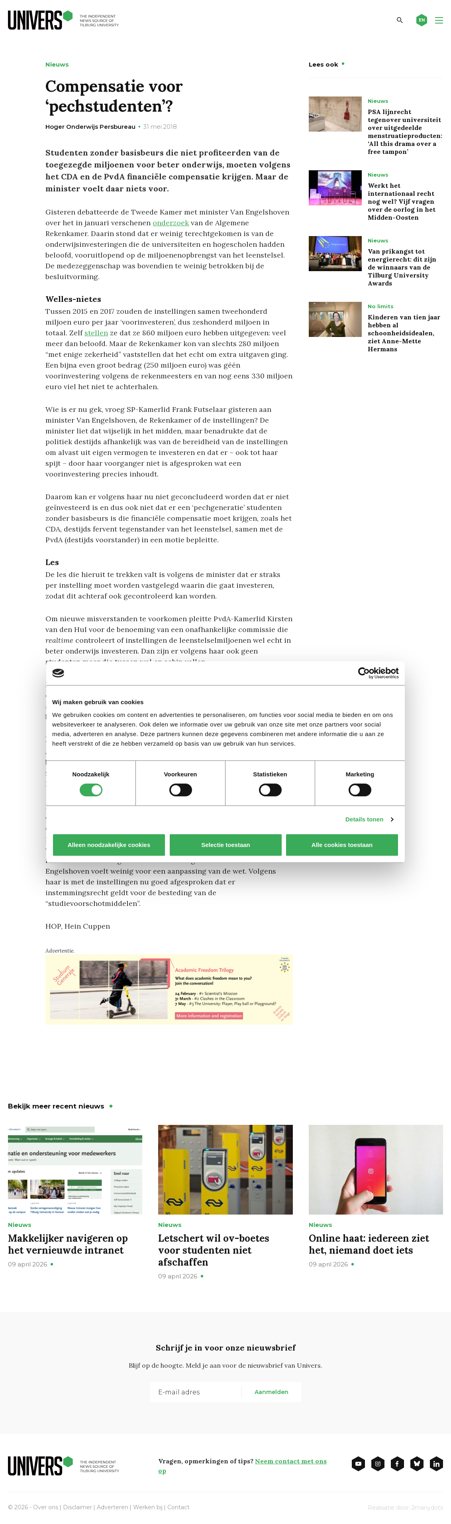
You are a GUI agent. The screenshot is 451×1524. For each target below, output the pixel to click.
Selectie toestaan (225, 844)
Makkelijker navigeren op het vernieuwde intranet (68, 1244)
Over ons (45, 1507)
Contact (178, 1507)
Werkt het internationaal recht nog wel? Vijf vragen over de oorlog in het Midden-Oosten (401, 201)
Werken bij (148, 1507)
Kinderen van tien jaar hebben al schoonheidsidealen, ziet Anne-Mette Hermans (404, 333)
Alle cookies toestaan (342, 844)
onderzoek (171, 222)
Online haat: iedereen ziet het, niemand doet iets (369, 1244)
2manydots (427, 1507)
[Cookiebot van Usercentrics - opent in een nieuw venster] (364, 673)
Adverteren (112, 1507)
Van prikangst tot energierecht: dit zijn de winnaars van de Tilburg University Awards (402, 267)
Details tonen (364, 819)
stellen (96, 332)
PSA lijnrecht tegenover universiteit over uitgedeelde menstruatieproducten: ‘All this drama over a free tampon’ (405, 132)
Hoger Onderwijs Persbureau (90, 126)
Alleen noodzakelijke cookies (109, 844)
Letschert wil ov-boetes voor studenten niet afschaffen (213, 1250)
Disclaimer (77, 1507)
